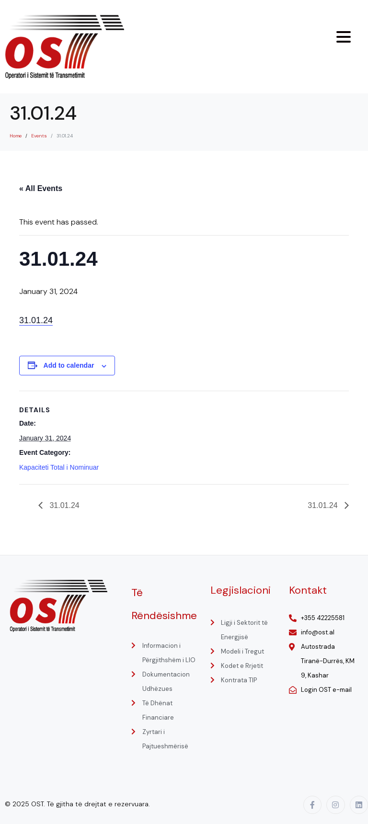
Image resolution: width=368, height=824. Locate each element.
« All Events (40, 188)
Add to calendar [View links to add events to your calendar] (69, 365)
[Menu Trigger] (343, 37)
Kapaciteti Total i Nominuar (59, 467)
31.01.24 (36, 320)
